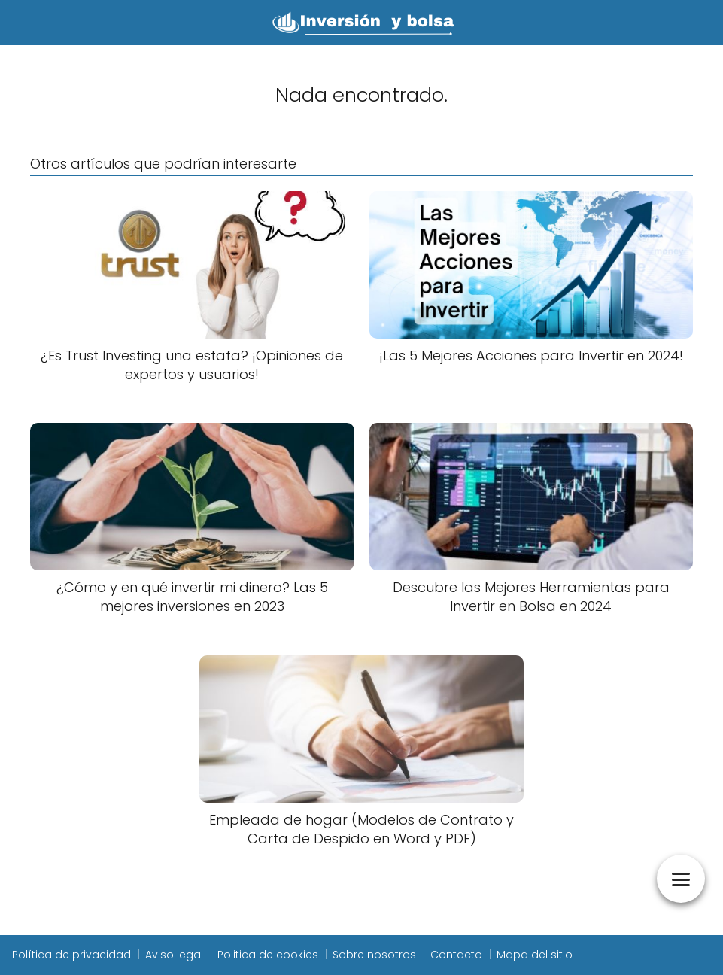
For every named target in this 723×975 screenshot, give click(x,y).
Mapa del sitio (535, 954)
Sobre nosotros (374, 954)
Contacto (456, 954)
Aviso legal (174, 954)
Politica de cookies (267, 954)
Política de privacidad (71, 954)
